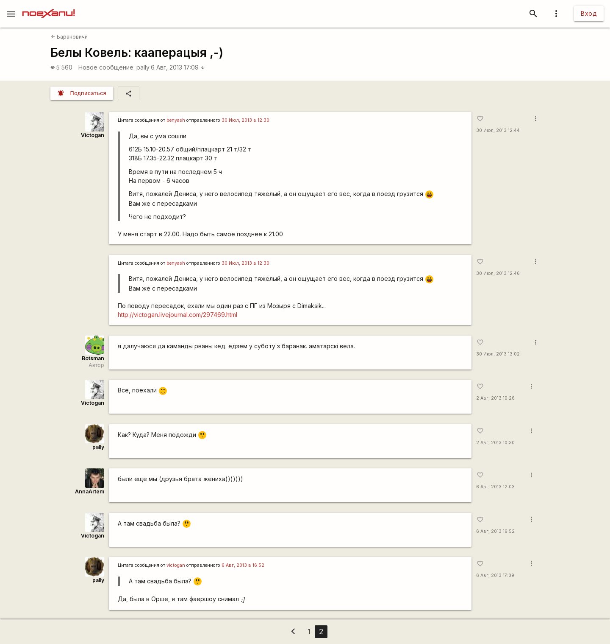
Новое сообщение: (106, 67)
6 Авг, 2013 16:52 (495, 531)
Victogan (92, 135)
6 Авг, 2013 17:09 (178, 67)
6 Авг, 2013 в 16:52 (243, 565)
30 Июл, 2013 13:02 (498, 354)
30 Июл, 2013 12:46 (498, 273)
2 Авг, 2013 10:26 (495, 398)
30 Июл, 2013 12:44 (498, 130)
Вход (589, 13)
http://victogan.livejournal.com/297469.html (177, 314)
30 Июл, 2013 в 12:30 (245, 120)
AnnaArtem (89, 491)
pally (143, 67)
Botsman (93, 358)
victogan (175, 565)
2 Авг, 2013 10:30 (495, 442)
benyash (175, 120)
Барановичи (69, 37)
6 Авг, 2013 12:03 (495, 487)
